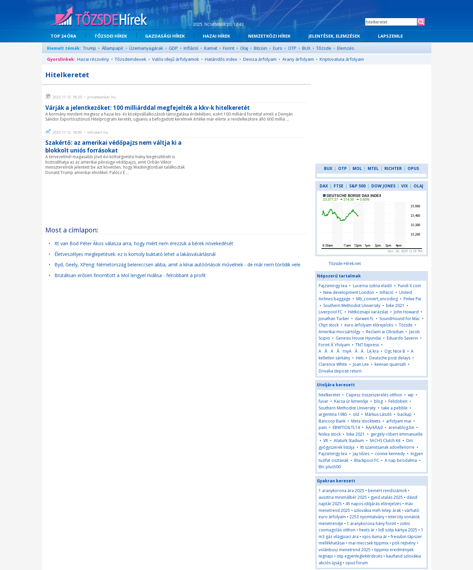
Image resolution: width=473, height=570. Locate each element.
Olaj (244, 48)
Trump (89, 48)
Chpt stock (329, 325)
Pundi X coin (409, 286)
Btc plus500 (330, 467)
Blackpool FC (366, 460)
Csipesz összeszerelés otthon (374, 395)
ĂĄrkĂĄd (374, 427)
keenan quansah (390, 364)
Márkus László (378, 414)
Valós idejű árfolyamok (175, 59)
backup (404, 414)
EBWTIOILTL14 (346, 427)
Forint (228, 48)
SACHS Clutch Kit (385, 440)
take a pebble (394, 408)
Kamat (210, 48)
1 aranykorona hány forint (371, 523)
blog (378, 401)
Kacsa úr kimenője (351, 401)
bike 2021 (395, 305)
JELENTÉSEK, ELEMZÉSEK (334, 36)
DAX (324, 186)
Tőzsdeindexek (130, 59)
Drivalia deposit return (340, 371)
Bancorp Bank (332, 421)
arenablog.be (401, 427)
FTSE (338, 186)
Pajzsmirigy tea (333, 286)
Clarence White (333, 364)
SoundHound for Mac (399, 318)
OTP (292, 48)
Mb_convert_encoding (377, 299)
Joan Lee (361, 364)
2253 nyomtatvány (366, 517)
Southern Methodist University (351, 305)
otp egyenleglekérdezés (359, 556)
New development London (348, 292)
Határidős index (221, 59)
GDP (173, 48)
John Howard (406, 312)
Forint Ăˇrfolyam (334, 345)
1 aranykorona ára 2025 (341, 490)
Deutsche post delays (389, 358)
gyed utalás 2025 (387, 497)
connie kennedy (390, 453)
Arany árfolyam (298, 59)
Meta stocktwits (365, 421)
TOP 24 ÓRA (63, 36)
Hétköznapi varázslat (368, 312)
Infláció (191, 48)
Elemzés (345, 48)
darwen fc (364, 318)
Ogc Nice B (394, 351)
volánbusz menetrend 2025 (345, 550)
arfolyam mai (398, 421)
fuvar (323, 401)
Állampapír (113, 48)
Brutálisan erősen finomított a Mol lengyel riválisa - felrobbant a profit (130, 275)
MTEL (373, 168)
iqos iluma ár (374, 536)
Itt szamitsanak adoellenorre (387, 447)
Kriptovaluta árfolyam (342, 59)
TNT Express (367, 345)
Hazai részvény (93, 59)
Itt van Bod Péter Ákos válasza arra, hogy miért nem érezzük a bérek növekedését (143, 243)
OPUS (413, 168)
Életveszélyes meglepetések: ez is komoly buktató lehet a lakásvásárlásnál (135, 254)
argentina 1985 (333, 414)
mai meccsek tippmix (368, 543)
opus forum (356, 563)
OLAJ (418, 186)
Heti (360, 358)
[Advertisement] (252, 173)
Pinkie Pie (412, 299)
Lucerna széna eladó (372, 286)
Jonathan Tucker (334, 318)
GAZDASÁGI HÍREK (165, 36)
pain (323, 427)
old (356, 414)
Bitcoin (260, 48)
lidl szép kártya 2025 (397, 530)
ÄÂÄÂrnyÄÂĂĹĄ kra (349, 351)
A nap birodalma (401, 460)
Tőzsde (323, 48)
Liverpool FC (330, 312)
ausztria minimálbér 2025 (343, 497)
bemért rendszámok (387, 490)
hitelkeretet (329, 395)
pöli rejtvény (404, 543)
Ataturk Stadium (349, 440)
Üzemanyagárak (146, 48)
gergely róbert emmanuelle (397, 434)
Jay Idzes (361, 453)
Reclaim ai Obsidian (385, 332)
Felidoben (398, 401)
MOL (357, 168)
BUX (306, 48)
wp (411, 395)
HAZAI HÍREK (216, 36)
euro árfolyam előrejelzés (368, 325)
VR (325, 440)
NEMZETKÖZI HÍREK (269, 36)
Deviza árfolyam (260, 59)
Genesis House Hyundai (358, 338)
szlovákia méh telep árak (377, 510)
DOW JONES (383, 186)
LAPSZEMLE (390, 36)
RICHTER (393, 168)
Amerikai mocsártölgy (339, 332)
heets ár (367, 530)
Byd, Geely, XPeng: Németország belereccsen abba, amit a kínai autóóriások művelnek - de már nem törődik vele (177, 264)
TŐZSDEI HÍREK (110, 36)
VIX (404, 186)
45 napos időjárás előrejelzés (373, 504)
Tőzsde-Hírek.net (345, 263)
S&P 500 (357, 186)
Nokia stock (330, 434)
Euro (277, 48)
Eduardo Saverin (402, 338)
